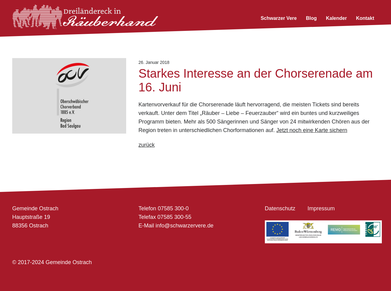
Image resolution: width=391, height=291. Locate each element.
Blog (311, 18)
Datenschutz (280, 208)
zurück (146, 145)
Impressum (321, 208)
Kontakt (365, 18)
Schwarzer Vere (279, 18)
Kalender (336, 18)
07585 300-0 (173, 208)
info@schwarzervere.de (184, 226)
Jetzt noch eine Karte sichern (311, 130)
